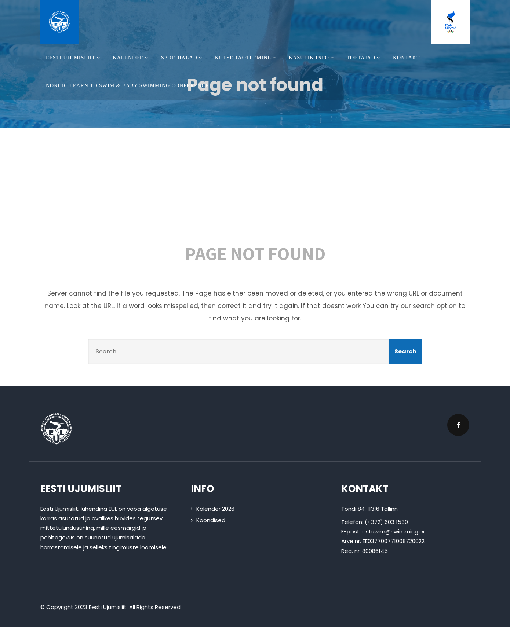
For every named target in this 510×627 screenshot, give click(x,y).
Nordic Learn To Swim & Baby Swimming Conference (127, 85)
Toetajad (364, 57)
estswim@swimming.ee (394, 531)
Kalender (131, 57)
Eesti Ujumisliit (74, 57)
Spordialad (182, 57)
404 (255, 190)
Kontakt (406, 57)
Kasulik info (312, 57)
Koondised (210, 520)
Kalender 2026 (215, 509)
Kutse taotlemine (246, 57)
